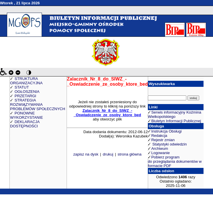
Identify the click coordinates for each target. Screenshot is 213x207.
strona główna (130, 154)
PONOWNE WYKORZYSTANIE (26, 115)
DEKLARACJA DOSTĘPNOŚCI (24, 124)
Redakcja (159, 135)
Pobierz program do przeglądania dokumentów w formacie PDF (175, 161)
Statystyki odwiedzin (169, 144)
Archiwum (159, 148)
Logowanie (160, 153)
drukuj (108, 154)
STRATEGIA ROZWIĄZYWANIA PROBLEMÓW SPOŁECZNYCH (37, 104)
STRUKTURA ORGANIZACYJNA (26, 80)
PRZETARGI (25, 96)
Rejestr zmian (163, 140)
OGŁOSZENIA (27, 91)
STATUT (22, 87)
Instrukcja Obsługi (166, 131)
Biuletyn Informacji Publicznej (176, 121)
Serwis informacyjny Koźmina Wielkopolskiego (174, 114)
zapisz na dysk (85, 154)
